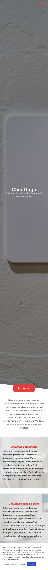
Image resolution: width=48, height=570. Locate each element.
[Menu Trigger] (42, 5)
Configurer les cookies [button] (14, 564)
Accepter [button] (31, 564)
